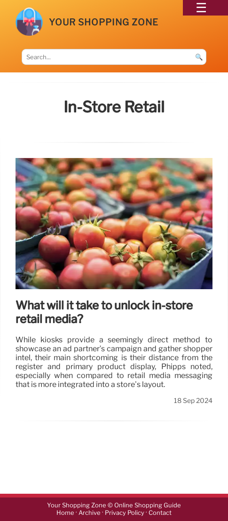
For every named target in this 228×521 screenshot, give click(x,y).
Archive (90, 513)
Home (65, 513)
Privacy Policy (124, 513)
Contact (160, 513)
